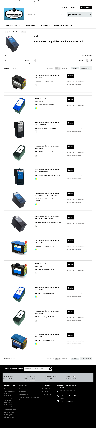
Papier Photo (45, 25)
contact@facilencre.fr (69, 401)
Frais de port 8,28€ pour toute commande (10, 393)
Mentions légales (9, 398)
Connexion (85, 8)
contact (64, 7)
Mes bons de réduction (26, 400)
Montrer (27, 60)
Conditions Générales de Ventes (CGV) (8, 402)
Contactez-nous (9, 389)
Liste (91, 60)
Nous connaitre (9, 407)
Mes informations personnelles (29, 397)
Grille (87, 60)
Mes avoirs (22, 391)
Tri (5, 60)
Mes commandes (24, 389)
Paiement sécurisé (10, 409)
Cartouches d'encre (14, 25)
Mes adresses (23, 394)
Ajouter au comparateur (74, 84)
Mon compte (24, 385)
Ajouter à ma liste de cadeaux (75, 81)
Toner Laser (31, 25)
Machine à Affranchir (63, 25)
